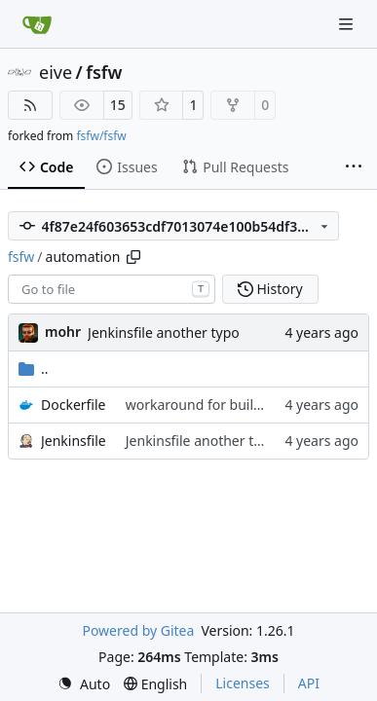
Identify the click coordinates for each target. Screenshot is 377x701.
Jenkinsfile (73, 440)
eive (55, 72)
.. (34, 368)
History (270, 288)
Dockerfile (73, 404)
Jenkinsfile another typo (164, 332)
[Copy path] (133, 257)
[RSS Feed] (30, 105)
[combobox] (111, 289)
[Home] (37, 24)
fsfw (104, 72)
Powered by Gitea (138, 630)
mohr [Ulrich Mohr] (63, 331)
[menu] (83, 684)
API (309, 683)
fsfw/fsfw (101, 136)
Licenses (242, 683)
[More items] (353, 167)
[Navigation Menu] (347, 24)
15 (118, 104)
